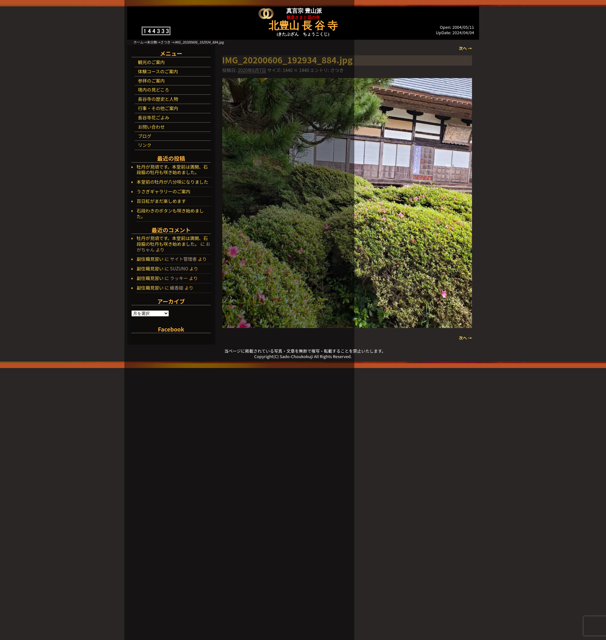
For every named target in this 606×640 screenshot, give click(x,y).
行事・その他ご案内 (158, 108)
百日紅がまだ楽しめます (161, 201)
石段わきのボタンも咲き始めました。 (170, 214)
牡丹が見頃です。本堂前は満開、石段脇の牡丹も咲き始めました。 (172, 170)
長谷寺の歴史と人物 (158, 99)
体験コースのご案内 (158, 71)
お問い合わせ (151, 127)
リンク (144, 145)
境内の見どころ (153, 89)
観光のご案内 (151, 62)
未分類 (152, 42)
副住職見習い (150, 259)
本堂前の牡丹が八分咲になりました (172, 182)
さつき (165, 42)
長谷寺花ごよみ (153, 117)
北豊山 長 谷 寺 (303, 25)
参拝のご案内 (151, 80)
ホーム (139, 42)
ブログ (144, 136)
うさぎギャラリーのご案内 (163, 192)
